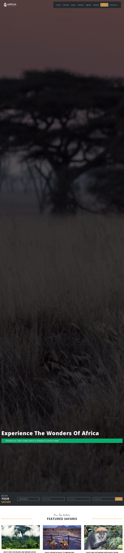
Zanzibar (81, 5)
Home (58, 5)
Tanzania (66, 5)
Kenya (73, 5)
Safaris (104, 5)
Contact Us (113, 5)
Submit (118, 499)
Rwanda (96, 5)
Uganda (88, 5)
